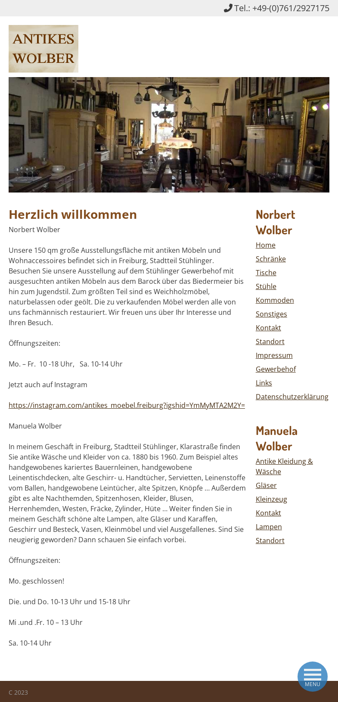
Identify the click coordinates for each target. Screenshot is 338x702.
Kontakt (268, 327)
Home (266, 245)
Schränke (271, 259)
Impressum (274, 355)
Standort (270, 341)
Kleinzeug (271, 499)
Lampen (269, 526)
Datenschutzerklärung (292, 396)
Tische (266, 272)
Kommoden (275, 300)
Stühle (266, 286)
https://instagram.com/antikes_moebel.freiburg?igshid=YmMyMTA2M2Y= (127, 405)
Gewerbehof (276, 369)
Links (264, 383)
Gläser (266, 485)
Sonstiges (271, 314)
